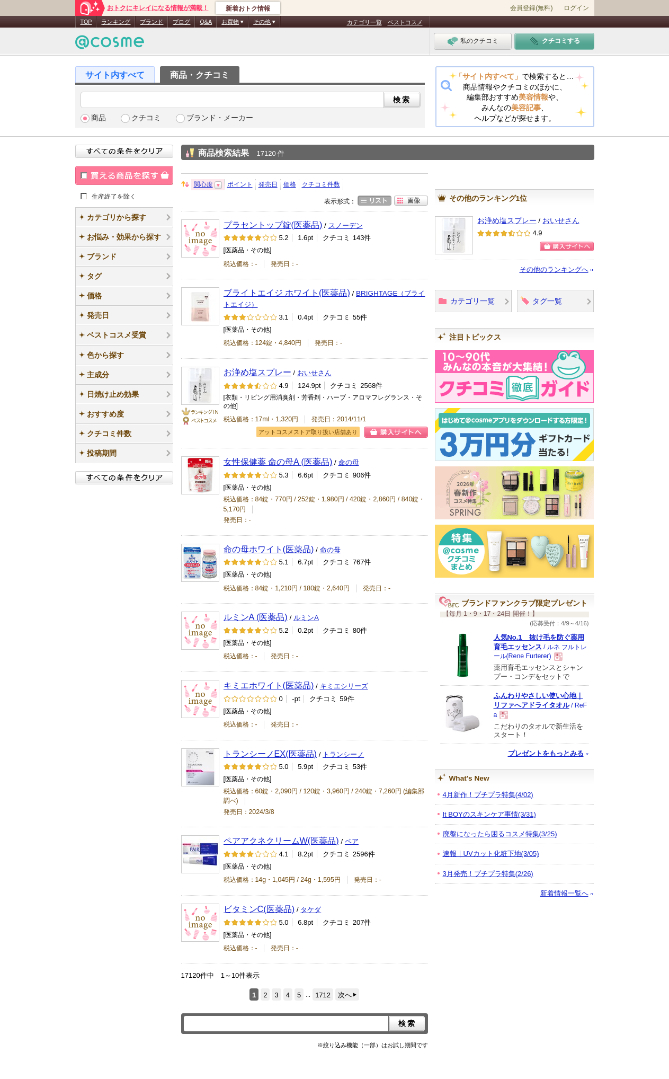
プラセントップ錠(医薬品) (273, 224)
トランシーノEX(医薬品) (270, 753)
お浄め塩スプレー (257, 372)
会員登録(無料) (531, 8)
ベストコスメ (405, 22)
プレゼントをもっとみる (546, 753)
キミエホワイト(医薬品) (269, 685)
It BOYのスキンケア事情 (489, 814)
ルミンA (306, 618)
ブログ (181, 22)
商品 (98, 118)
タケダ (310, 910)
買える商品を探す (124, 175)
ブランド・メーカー (219, 118)
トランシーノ (343, 754)
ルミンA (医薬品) (256, 617)
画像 (411, 201)
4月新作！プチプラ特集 (488, 795)
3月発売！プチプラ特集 (488, 874)
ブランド (151, 22)
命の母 (348, 462)
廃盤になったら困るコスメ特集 (500, 834)
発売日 (268, 184)
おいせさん (314, 373)
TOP (86, 22)
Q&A (206, 22)
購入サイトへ (396, 432)
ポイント (240, 184)
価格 (289, 184)
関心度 (203, 184)
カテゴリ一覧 (364, 22)
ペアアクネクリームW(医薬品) (281, 840)
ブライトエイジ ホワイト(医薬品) (287, 292)
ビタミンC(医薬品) (259, 909)
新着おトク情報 (248, 8)
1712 (323, 995)
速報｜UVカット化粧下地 (491, 853)
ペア (352, 841)
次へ (345, 995)
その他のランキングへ (554, 269)
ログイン (576, 8)
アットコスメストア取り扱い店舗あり (308, 432)
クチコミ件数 (321, 184)
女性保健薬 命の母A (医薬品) (278, 461)
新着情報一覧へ (564, 893)
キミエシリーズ (344, 686)
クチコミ (146, 118)
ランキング (115, 22)
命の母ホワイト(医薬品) (269, 549)
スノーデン (345, 225)
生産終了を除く (114, 196)
